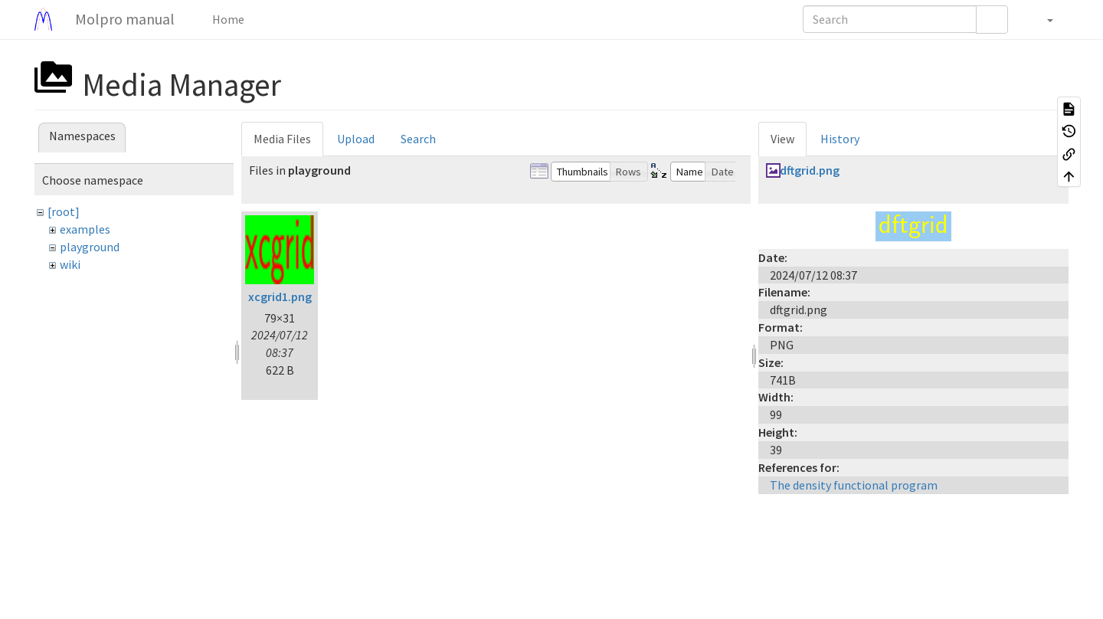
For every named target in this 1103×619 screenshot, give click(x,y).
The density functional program (854, 485)
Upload (356, 138)
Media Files (282, 138)
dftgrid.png (810, 170)
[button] (1042, 19)
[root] (63, 211)
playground (89, 246)
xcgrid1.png (280, 296)
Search (418, 138)
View (782, 138)
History (839, 138)
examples (85, 229)
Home (227, 19)
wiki (70, 264)
